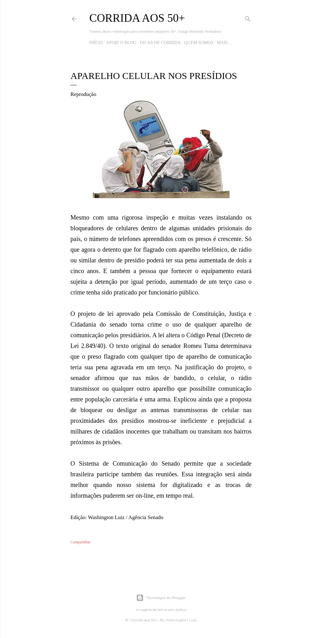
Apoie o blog (121, 42)
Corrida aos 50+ (137, 18)
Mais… (224, 42)
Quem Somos (198, 42)
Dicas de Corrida (160, 42)
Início (96, 42)
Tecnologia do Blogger (161, 598)
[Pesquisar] (248, 17)
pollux (180, 609)
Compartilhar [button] (80, 542)
